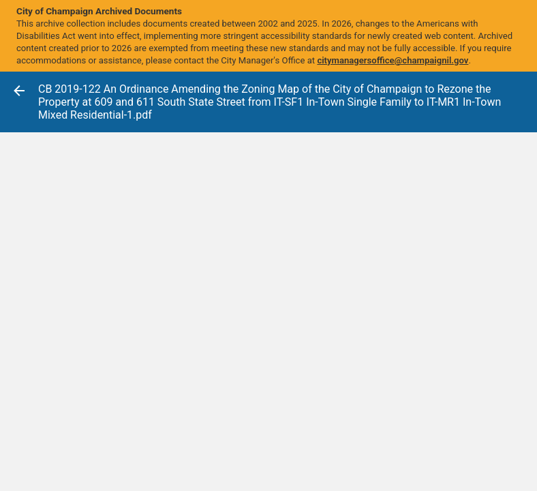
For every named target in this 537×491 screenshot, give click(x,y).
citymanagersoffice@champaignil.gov (392, 60)
